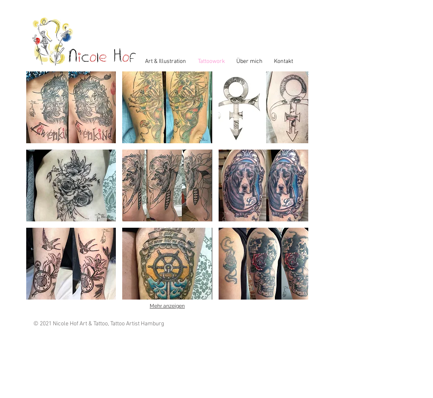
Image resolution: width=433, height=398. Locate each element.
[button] (71, 107)
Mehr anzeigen (167, 306)
